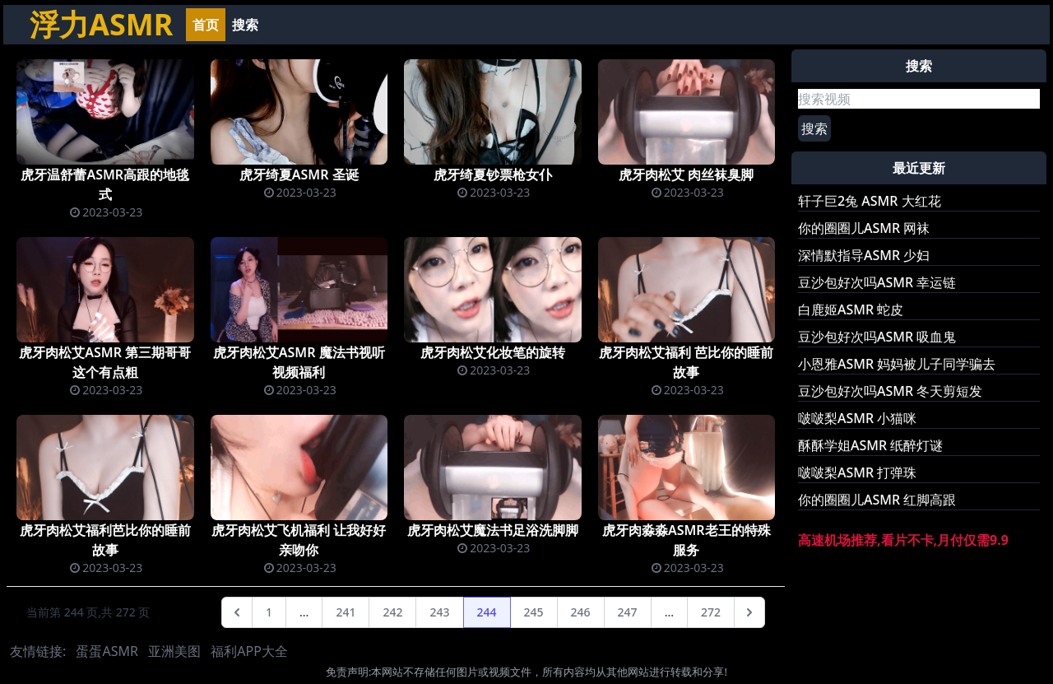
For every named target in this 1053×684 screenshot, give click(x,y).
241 (345, 612)
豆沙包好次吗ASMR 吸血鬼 (877, 337)
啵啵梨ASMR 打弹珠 (857, 472)
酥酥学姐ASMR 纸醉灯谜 (870, 445)
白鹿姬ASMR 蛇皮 (850, 309)
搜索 (245, 25)
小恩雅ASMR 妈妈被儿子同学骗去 (896, 364)
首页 (206, 25)
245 (534, 612)
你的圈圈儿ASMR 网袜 (864, 228)
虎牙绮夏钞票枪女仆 (493, 174)
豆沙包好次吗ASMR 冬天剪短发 (890, 391)
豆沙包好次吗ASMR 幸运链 (877, 282)
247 (628, 612)
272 (711, 612)
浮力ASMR (101, 24)
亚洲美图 (174, 651)
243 (439, 612)
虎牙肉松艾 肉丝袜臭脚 (686, 174)
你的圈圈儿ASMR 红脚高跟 (877, 500)
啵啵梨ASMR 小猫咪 (857, 418)
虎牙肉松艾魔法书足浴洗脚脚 (492, 530)
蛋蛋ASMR (106, 651)
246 (581, 612)
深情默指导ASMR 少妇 (864, 255)
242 (392, 612)
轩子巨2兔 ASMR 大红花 (869, 201)
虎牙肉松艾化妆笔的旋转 (492, 352)
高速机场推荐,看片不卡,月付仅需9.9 (903, 540)
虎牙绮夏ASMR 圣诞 (299, 174)
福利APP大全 (249, 651)
